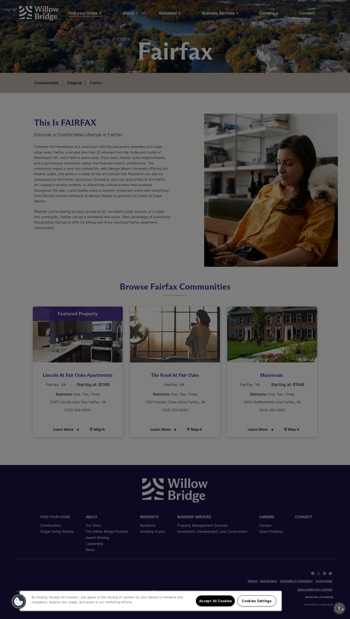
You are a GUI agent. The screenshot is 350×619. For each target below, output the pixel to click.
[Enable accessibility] (339, 608)
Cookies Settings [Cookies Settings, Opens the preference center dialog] (256, 601)
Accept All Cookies (215, 601)
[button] (18, 601)
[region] (150, 601)
